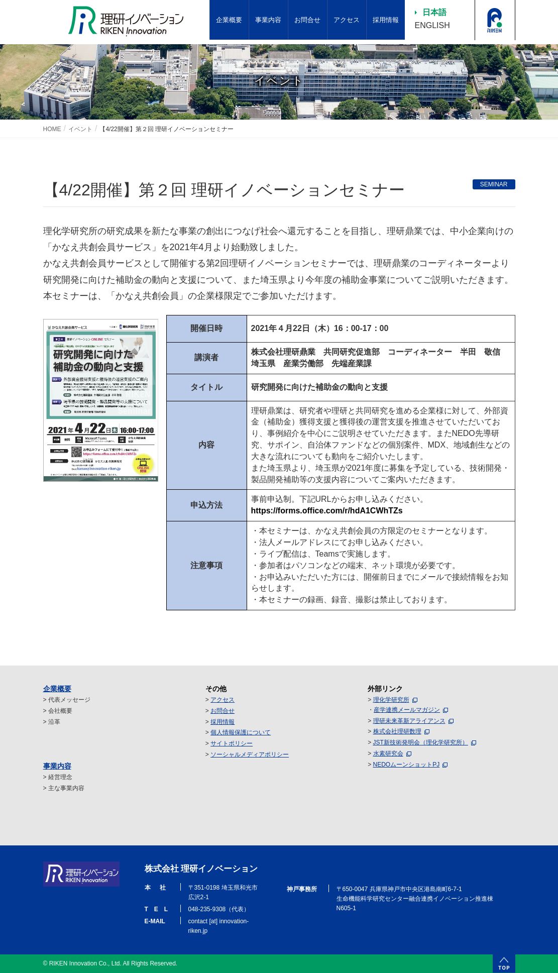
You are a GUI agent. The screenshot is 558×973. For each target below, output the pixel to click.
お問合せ (222, 710)
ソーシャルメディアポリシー (249, 754)
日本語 (434, 12)
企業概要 (57, 689)
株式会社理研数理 (397, 731)
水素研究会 (388, 753)
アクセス (222, 699)
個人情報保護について (240, 732)
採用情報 (222, 721)
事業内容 (57, 766)
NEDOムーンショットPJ (406, 764)
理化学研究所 (391, 699)
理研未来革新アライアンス (409, 720)
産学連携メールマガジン (407, 709)
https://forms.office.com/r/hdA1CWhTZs (327, 510)
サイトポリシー (231, 743)
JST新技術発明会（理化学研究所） (420, 742)
